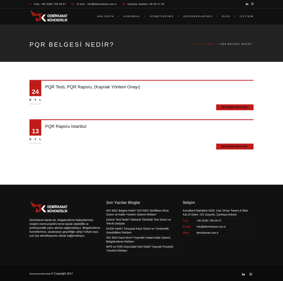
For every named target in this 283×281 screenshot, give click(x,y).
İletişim (247, 16)
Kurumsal (132, 16)
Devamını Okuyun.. (235, 108)
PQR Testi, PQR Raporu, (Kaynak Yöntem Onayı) (92, 88)
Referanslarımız (197, 16)
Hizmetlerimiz (162, 16)
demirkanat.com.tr (208, 232)
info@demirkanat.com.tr (211, 226)
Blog (226, 16)
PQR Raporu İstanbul (65, 127)
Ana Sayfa (105, 16)
